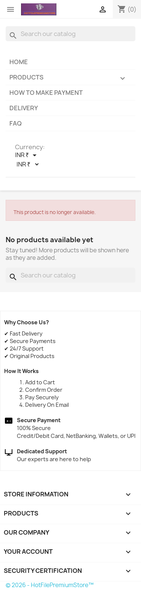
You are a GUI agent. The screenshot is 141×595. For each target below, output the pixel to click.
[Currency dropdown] (27, 155)
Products (70, 79)
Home (18, 62)
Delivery (23, 108)
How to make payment (46, 92)
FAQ (15, 123)
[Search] (70, 33)
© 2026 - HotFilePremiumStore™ (50, 585)
